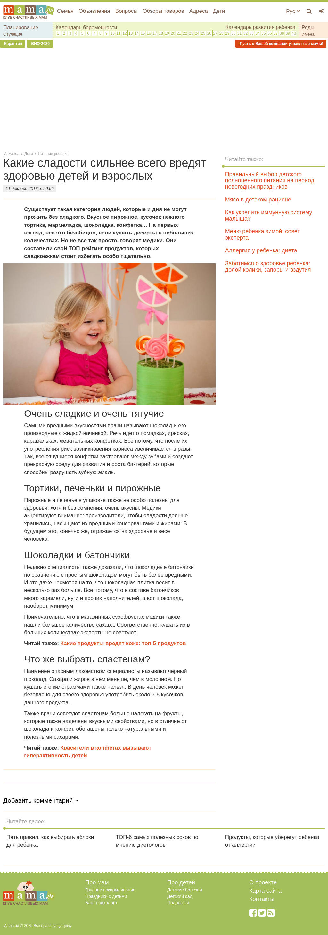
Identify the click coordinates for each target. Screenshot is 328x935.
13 (130, 33)
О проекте (263, 882)
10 (112, 33)
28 (221, 33)
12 (124, 33)
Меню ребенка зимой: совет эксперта (262, 234)
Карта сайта (265, 891)
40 (294, 33)
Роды (308, 27)
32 (245, 33)
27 (215, 33)
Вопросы (126, 11)
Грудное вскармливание (110, 889)
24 (197, 33)
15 (143, 33)
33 (252, 33)
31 (239, 33)
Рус (293, 11)
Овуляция (12, 34)
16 (149, 33)
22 (185, 33)
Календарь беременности (86, 27)
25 (203, 33)
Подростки (178, 902)
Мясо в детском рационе (258, 199)
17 (155, 33)
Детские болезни (184, 889)
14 (137, 33)
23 (191, 33)
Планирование (20, 27)
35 (263, 33)
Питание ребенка (53, 154)
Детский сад (180, 896)
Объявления (94, 11)
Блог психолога (101, 902)
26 (209, 33)
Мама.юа (11, 154)
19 (167, 33)
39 (288, 33)
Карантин (12, 43)
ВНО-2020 (40, 43)
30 (233, 33)
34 (257, 33)
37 (276, 33)
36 (269, 33)
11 (118, 33)
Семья (65, 11)
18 (161, 33)
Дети (219, 11)
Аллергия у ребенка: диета (261, 250)
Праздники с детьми (106, 896)
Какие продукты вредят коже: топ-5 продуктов (123, 643)
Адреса (198, 11)
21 (179, 33)
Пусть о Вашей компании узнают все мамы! (281, 43)
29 (227, 33)
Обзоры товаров (163, 11)
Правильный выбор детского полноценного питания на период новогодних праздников (270, 180)
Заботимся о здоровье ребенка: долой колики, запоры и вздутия (268, 266)
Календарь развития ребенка (260, 27)
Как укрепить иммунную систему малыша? (268, 215)
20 (173, 33)
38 (282, 33)
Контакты (262, 899)
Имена (308, 34)
